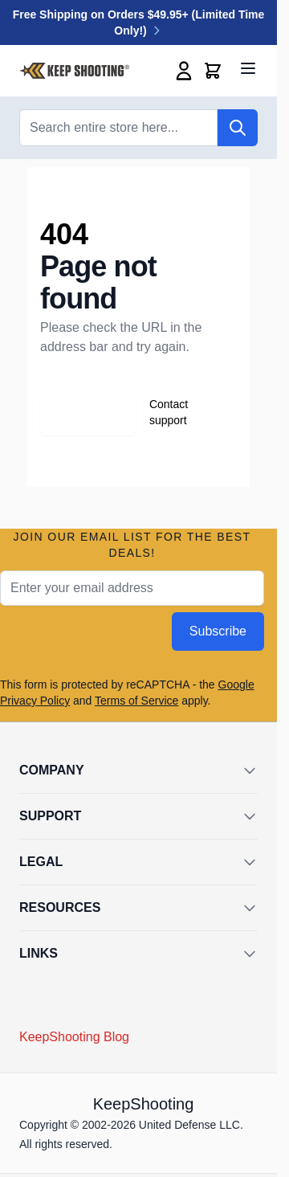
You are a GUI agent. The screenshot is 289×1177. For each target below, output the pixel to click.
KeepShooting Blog (74, 1037)
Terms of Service (136, 700)
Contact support (168, 412)
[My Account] (183, 70)
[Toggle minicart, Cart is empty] (213, 71)
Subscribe (217, 631)
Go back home (75, 412)
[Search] (238, 127)
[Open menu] (248, 68)
